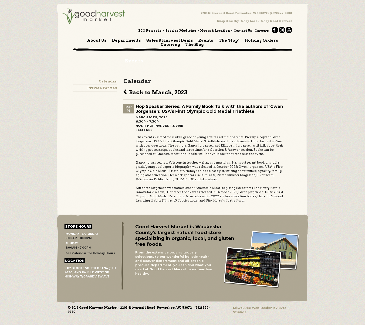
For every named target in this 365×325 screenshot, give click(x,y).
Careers (262, 30)
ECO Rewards (150, 30)
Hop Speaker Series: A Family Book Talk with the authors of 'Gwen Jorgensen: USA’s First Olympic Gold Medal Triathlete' (209, 109)
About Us (97, 40)
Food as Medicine (181, 30)
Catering (170, 44)
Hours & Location (215, 30)
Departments (126, 40)
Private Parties (102, 88)
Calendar (108, 81)
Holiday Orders (261, 40)
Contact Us (243, 30)
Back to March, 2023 (155, 92)
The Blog (194, 44)
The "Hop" (229, 40)
